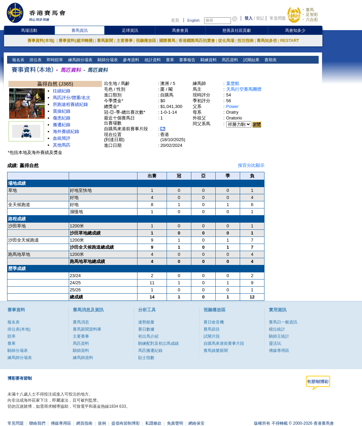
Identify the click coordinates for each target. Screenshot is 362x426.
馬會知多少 (295, 30)
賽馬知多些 (267, 40)
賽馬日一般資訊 (283, 322)
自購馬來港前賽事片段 (224, 343)
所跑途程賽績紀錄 (70, 104)
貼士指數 (146, 357)
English (193, 20)
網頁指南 (84, 423)
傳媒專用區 (279, 350)
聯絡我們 (37, 423)
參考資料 (130, 60)
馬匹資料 (229, 60)
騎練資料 (207, 60)
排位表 (35, 60)
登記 (260, 18)
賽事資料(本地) (41, 40)
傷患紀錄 (61, 117)
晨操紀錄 (61, 111)
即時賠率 (54, 60)
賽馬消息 (81, 322)
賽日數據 (146, 329)
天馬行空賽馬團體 (243, 89)
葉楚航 (232, 83)
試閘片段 (212, 336)
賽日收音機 (214, 322)
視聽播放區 (146, 40)
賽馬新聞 (105, 40)
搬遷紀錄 (61, 124)
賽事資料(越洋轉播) (76, 40)
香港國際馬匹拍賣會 (196, 40)
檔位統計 (277, 329)
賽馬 (310, 9)
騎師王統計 (279, 336)
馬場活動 (29, 30)
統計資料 (152, 60)
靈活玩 (275, 343)
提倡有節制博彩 (125, 423)
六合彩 (312, 19)
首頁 (175, 20)
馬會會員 (180, 30)
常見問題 (278, 18)
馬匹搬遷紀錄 (150, 350)
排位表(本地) (18, 329)
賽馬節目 (212, 329)
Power (232, 106)
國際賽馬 (167, 40)
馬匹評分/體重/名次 (71, 97)
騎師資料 (81, 350)
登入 (248, 18)
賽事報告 (186, 60)
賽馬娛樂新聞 (216, 350)
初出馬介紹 (148, 336)
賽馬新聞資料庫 (87, 329)
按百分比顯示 (251, 165)
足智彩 (312, 14)
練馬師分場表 (79, 60)
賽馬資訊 (79, 30)
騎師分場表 (107, 60)
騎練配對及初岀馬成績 (158, 343)
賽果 (169, 60)
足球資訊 (130, 30)
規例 (102, 423)
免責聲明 (175, 423)
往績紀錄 (61, 90)
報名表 (17, 60)
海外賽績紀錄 (66, 131)
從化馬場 (226, 40)
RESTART (289, 40)
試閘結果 (250, 60)
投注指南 (245, 40)
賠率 (11, 336)
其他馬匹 (61, 145)
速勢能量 (146, 322)
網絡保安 (196, 423)
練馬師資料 (83, 357)
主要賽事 (124, 40)
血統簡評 (61, 138)
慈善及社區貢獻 (236, 30)
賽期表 (269, 60)
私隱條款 (153, 423)
